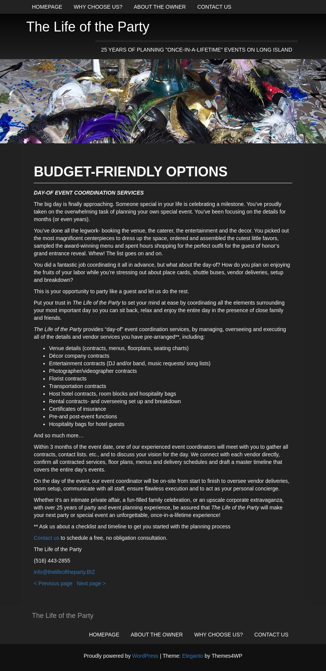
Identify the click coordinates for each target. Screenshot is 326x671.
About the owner (160, 7)
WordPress (145, 656)
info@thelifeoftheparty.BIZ (64, 572)
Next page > (91, 583)
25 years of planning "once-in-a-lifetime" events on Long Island (196, 50)
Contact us (214, 7)
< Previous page (53, 583)
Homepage (47, 7)
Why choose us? (98, 7)
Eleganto (192, 656)
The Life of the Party (87, 27)
